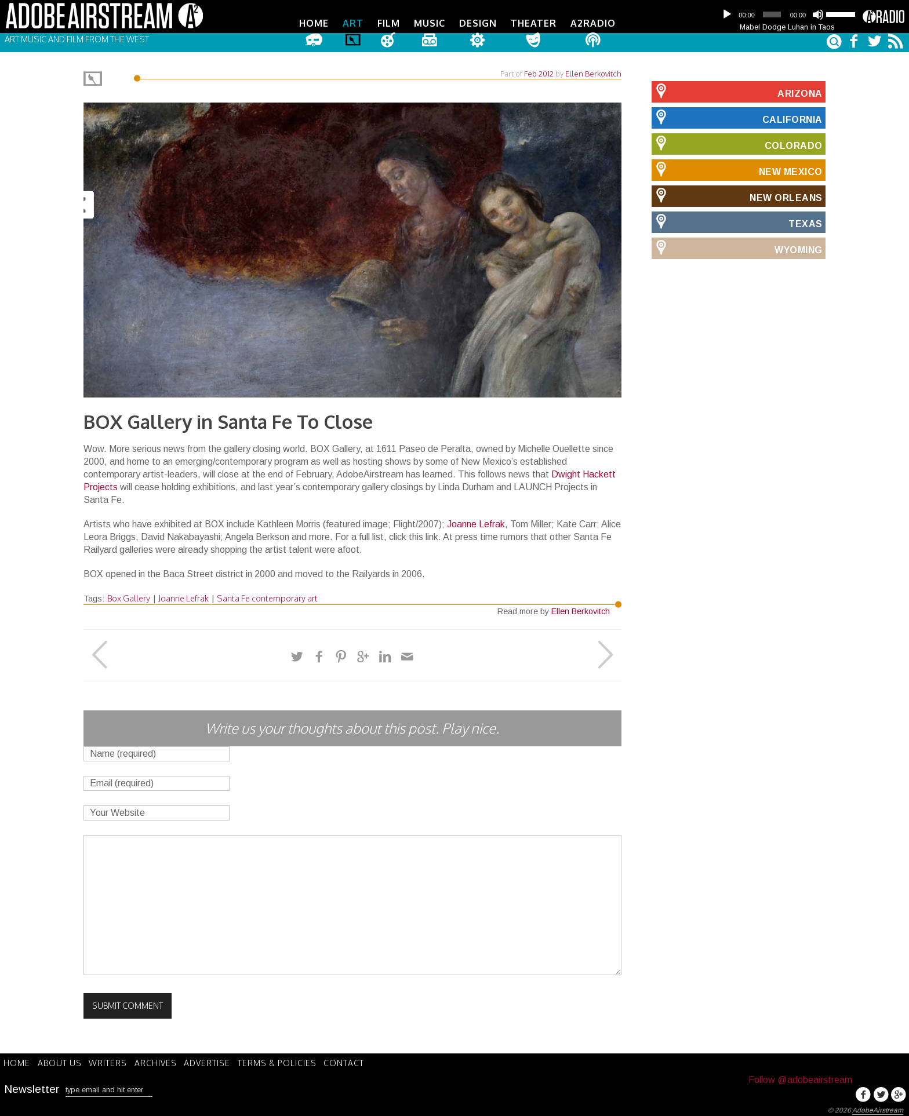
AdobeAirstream (877, 1108)
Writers (114, 1060)
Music (429, 23)
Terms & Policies (291, 1060)
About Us (63, 1060)
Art (353, 23)
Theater (533, 23)
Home (314, 23)
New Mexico (737, 168)
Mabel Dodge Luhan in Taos (787, 27)
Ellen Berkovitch (593, 71)
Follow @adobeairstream (800, 1078)
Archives (164, 1060)
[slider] (771, 14)
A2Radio (593, 23)
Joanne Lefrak (476, 522)
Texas (737, 220)
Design (478, 23)
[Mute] (818, 14)
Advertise (218, 1060)
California (737, 115)
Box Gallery (128, 596)
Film (388, 23)
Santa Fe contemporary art (267, 596)
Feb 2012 (539, 71)
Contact (360, 1060)
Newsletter (32, 1086)
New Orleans (737, 194)
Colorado (737, 141)
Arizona (737, 89)
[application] (787, 14)
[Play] (727, 14)
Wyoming (737, 246)
